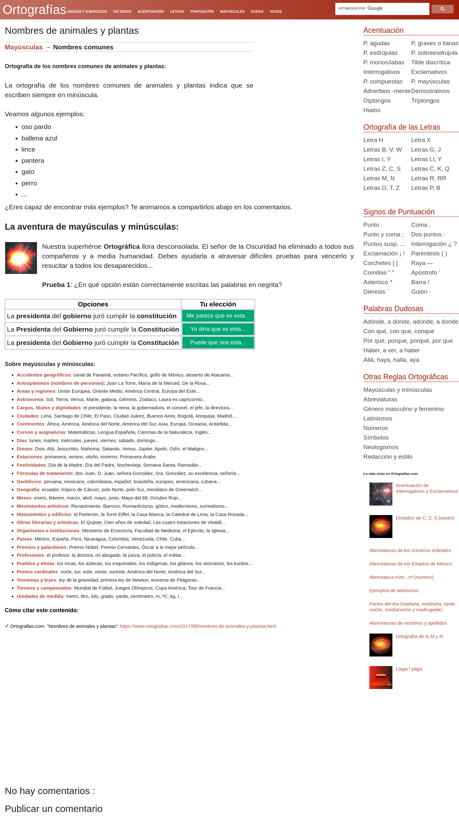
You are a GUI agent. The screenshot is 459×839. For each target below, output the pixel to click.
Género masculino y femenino (403, 408)
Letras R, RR (428, 178)
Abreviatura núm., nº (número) (401, 577)
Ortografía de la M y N (419, 636)
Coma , (421, 224)
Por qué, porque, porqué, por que (408, 340)
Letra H (373, 140)
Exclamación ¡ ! (384, 253)
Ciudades (28, 416)
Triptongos (425, 100)
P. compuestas (383, 81)
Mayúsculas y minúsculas (397, 389)
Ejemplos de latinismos (393, 590)
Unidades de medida (40, 596)
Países (24, 538)
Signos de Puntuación (399, 212)
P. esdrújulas (380, 52)
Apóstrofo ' (425, 272)
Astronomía (30, 399)
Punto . (372, 224)
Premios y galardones (42, 547)
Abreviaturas (380, 399)
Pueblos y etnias (36, 563)
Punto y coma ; (383, 234)
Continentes (31, 424)
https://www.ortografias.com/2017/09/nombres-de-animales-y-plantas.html (198, 626)
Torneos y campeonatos (44, 588)
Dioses (25, 448)
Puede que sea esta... (217, 342)
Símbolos (376, 437)
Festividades (31, 465)
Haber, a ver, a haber (391, 350)
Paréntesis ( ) (429, 253)
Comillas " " (378, 272)
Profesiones (30, 555)
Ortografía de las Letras (402, 127)
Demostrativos (430, 91)
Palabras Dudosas (393, 309)
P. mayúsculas (430, 81)
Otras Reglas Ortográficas (405, 377)
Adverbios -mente (387, 91)
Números (375, 428)
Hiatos (372, 110)
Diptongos (377, 100)
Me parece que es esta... (217, 315)
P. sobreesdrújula (434, 52)
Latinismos (377, 418)
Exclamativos (429, 71)
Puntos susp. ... (384, 243)
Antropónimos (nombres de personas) (60, 383)
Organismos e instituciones (48, 530)
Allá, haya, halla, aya (391, 359)
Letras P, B (426, 187)
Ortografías (34, 10)
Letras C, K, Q (430, 168)
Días (22, 440)
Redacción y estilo (387, 456)
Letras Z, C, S (382, 168)
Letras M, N (379, 178)
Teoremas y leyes (36, 580)
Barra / (420, 282)
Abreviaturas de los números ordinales (410, 550)
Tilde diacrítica (430, 62)
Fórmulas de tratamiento (45, 473)
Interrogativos (381, 71)
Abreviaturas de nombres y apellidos (408, 623)
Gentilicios (29, 481)
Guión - (421, 291)
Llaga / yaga (409, 668)
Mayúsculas (25, 47)
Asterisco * (377, 282)
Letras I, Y (377, 159)
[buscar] (382, 8)
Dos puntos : (428, 234)
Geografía (28, 489)
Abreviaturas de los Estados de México (410, 563)
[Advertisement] (306, 82)
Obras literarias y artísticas (47, 522)
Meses (24, 497)
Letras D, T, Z (381, 187)
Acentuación (383, 30)
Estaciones (29, 456)
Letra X (421, 140)
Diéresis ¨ (376, 291)
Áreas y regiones (36, 391)
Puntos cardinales (37, 571)
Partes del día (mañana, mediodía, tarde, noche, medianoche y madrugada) (412, 606)
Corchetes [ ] (380, 263)
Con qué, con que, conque (398, 331)
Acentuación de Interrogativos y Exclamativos (427, 488)
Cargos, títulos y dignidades (49, 407)
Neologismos (380, 447)
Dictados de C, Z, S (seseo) (425, 517)
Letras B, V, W (382, 149)
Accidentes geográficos (44, 374)
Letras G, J (426, 149)
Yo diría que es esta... (217, 329)
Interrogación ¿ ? (434, 243)
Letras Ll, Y (426, 159)
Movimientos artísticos (43, 506)
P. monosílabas (383, 62)
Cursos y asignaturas (41, 432)
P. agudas (376, 43)
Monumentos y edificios (44, 514)
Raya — (422, 263)
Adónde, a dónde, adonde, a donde (410, 321)
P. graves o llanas (435, 43)
